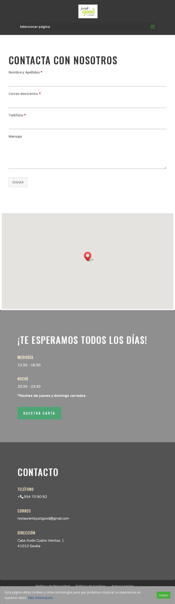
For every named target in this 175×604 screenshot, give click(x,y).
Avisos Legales (122, 586)
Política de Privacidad (53, 586)
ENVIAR (17, 182)
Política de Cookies (91, 586)
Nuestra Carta (39, 413)
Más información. (41, 598)
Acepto (163, 595)
